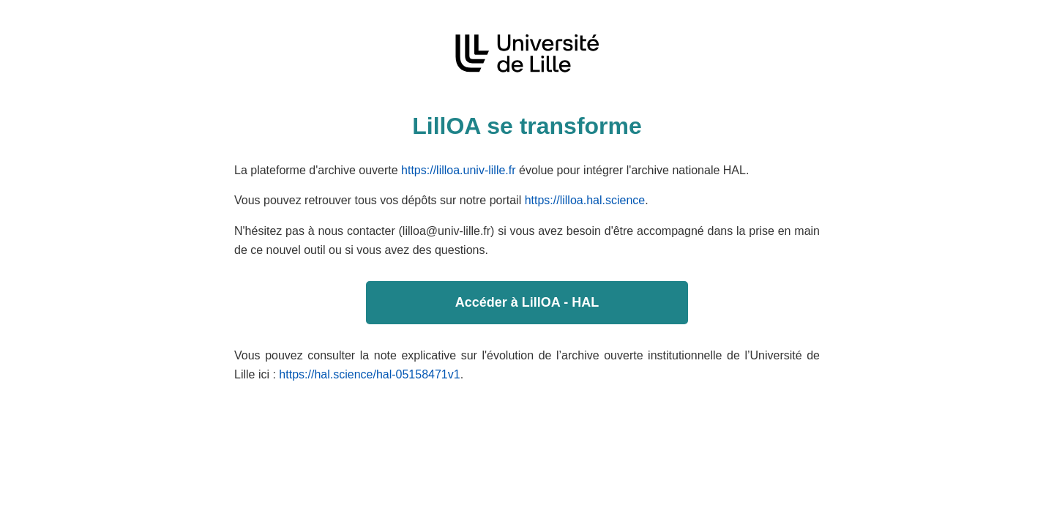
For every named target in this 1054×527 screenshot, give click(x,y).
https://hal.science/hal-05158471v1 (369, 374)
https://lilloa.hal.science (585, 200)
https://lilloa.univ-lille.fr (458, 170)
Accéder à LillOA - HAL (527, 302)
